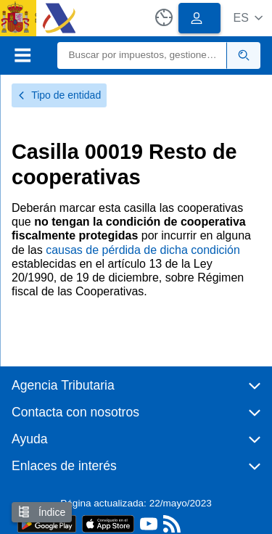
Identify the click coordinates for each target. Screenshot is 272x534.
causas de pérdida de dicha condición (143, 250)
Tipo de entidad (59, 95)
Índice (41, 512)
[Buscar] (142, 55)
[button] (247, 17)
